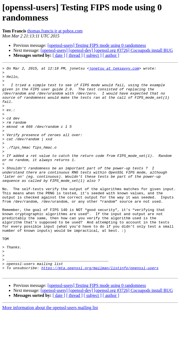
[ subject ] (93, 55)
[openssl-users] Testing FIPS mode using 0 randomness (97, 45)
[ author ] (111, 55)
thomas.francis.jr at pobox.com (55, 31)
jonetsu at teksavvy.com (114, 69)
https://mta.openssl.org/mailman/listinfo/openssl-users (99, 308)
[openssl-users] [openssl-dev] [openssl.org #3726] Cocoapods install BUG (107, 50)
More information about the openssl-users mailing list (50, 349)
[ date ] (59, 55)
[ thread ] (74, 55)
